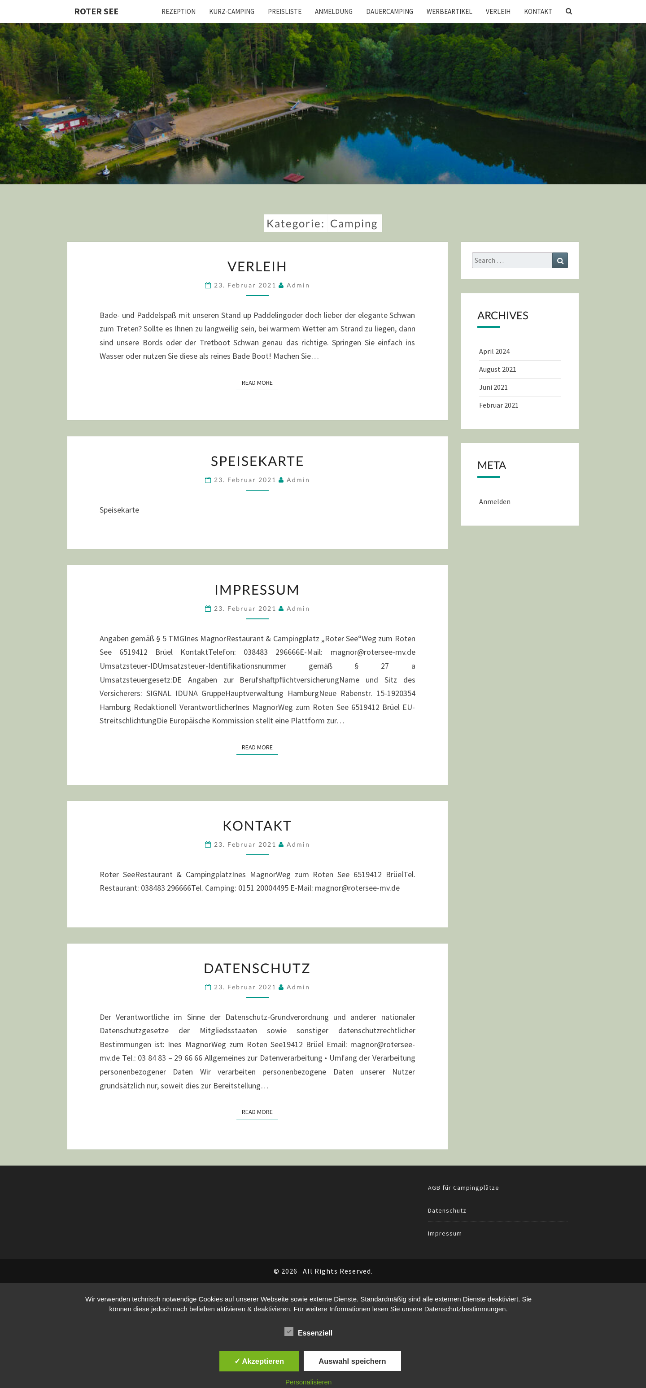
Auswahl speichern (352, 1361)
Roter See (96, 11)
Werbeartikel (449, 11)
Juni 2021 (493, 387)
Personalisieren (308, 1382)
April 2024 (494, 351)
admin (298, 285)
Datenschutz (257, 968)
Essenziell (308, 1332)
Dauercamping (389, 11)
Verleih (498, 11)
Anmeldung (334, 11)
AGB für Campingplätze (463, 1187)
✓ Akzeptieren (259, 1361)
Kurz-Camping (231, 11)
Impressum (257, 589)
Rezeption (179, 11)
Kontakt (538, 11)
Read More (260, 382)
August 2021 (497, 369)
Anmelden (495, 501)
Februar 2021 (499, 404)
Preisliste (284, 11)
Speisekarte (257, 461)
